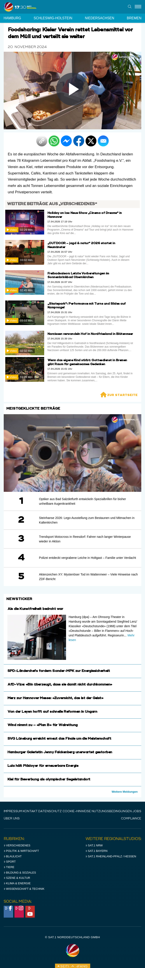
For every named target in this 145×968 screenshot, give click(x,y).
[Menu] (138, 7)
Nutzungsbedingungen (112, 811)
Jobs (136, 811)
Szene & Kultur (17, 877)
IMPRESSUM (13, 811)
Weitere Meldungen (125, 791)
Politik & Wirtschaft (21, 851)
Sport (10, 861)
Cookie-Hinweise (77, 811)
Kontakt (30, 811)
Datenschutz (50, 811)
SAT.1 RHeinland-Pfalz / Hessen (111, 856)
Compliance (131, 818)
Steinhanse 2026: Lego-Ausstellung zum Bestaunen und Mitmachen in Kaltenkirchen (87, 520)
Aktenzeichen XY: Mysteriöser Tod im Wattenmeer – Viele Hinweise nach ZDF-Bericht (88, 577)
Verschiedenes (17, 845)
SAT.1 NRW (94, 845)
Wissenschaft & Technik (24, 888)
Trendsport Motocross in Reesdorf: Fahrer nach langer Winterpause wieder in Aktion (85, 539)
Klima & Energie (17, 883)
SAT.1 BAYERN (97, 851)
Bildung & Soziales (20, 872)
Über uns (12, 818)
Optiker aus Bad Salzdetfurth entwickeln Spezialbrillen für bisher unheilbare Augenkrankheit (82, 501)
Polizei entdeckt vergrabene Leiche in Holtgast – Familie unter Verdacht (87, 557)
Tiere (9, 867)
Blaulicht (13, 856)
